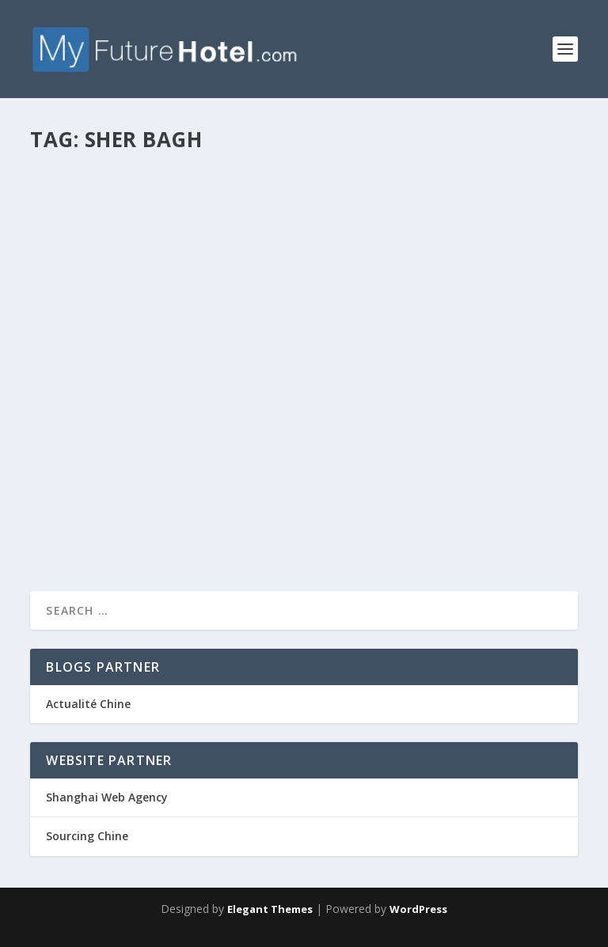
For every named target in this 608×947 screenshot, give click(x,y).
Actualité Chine (88, 703)
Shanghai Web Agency (107, 797)
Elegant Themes (270, 909)
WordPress (418, 909)
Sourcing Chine (87, 835)
